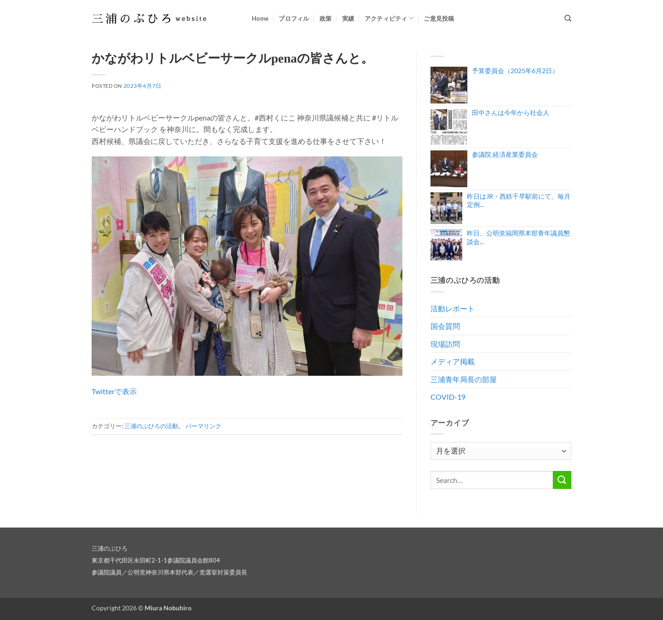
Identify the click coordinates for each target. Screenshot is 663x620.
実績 (348, 18)
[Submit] (562, 480)
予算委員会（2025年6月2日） (515, 71)
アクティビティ (389, 18)
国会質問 (445, 325)
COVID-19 (447, 396)
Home (260, 18)
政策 (326, 18)
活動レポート (452, 308)
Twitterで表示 (114, 391)
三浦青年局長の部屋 (463, 379)
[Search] (567, 18)
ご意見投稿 (439, 18)
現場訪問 (445, 343)
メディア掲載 (452, 361)
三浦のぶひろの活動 (151, 426)
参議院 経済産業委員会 (505, 154)
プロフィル (294, 18)
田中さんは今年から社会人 (510, 112)
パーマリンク (203, 426)
